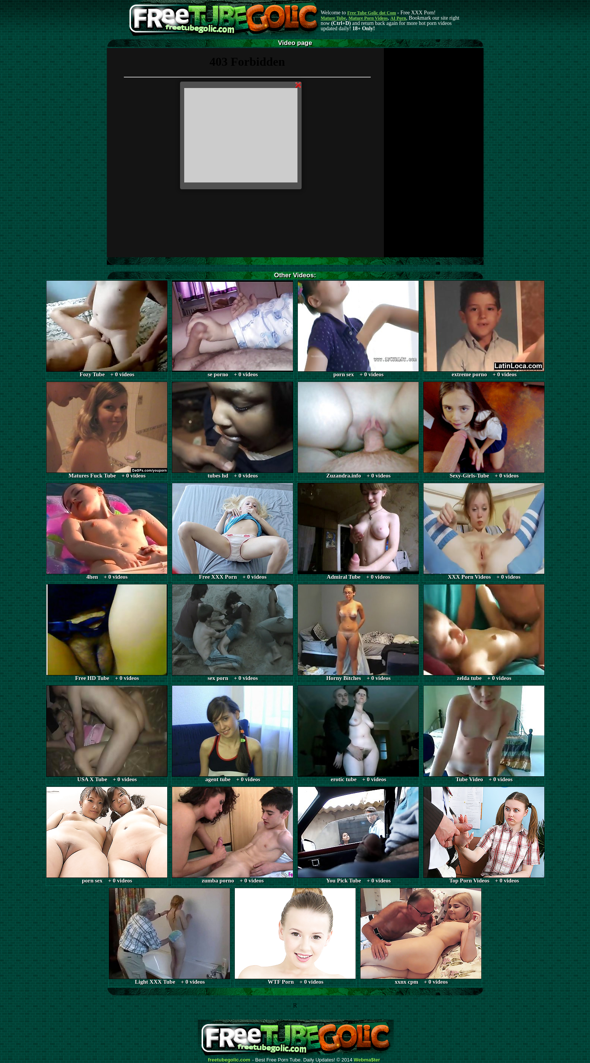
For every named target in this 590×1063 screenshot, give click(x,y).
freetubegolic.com (229, 1060)
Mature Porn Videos (368, 18)
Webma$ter (367, 1060)
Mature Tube (333, 18)
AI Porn (398, 18)
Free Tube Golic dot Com (371, 12)
